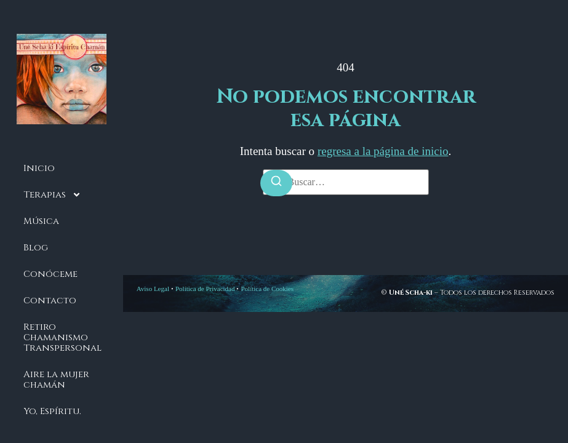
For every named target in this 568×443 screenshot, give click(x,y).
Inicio (39, 168)
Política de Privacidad (205, 288)
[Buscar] (276, 183)
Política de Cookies (267, 288)
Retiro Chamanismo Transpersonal (62, 337)
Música (41, 221)
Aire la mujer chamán (56, 379)
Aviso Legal (153, 288)
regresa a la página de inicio (383, 151)
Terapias (52, 195)
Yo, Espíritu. (52, 411)
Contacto (49, 300)
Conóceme (50, 274)
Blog (35, 247)
